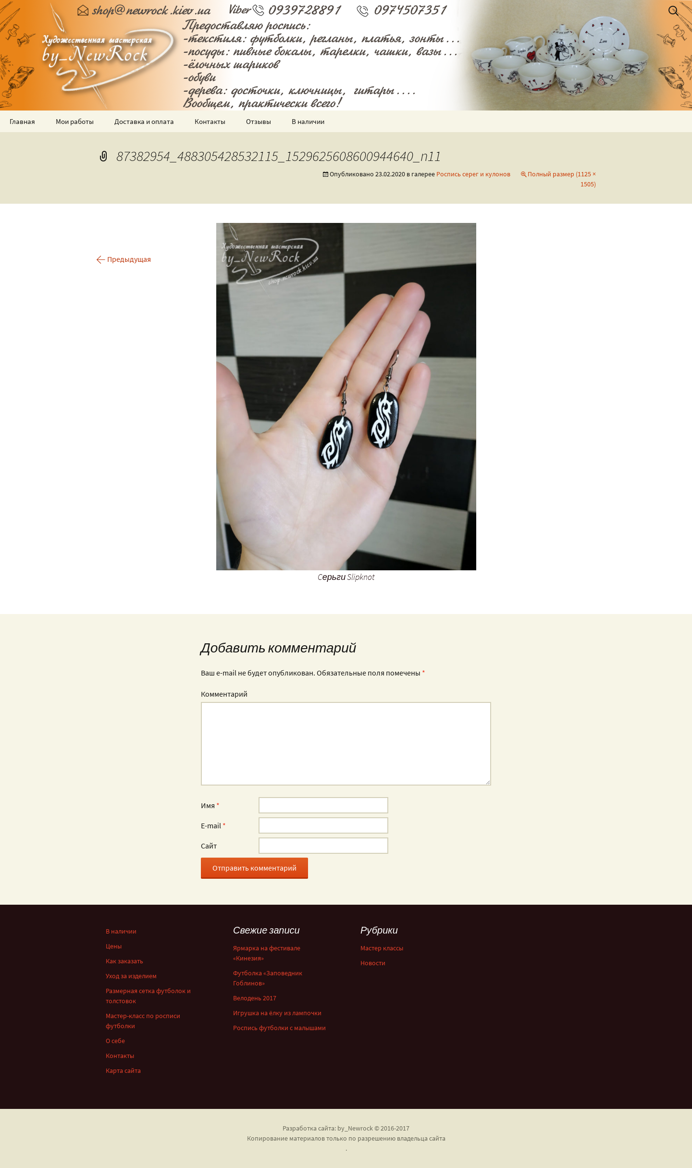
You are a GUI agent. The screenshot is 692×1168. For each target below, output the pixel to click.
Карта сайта (123, 1070)
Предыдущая (123, 259)
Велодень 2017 (254, 998)
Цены (114, 946)
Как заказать (124, 961)
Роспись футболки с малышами (279, 1027)
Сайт (209, 845)
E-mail (213, 825)
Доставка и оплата (144, 121)
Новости (372, 963)
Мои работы (75, 121)
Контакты (210, 121)
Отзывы (258, 121)
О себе (115, 1040)
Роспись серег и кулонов (473, 174)
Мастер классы (381, 948)
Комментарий (224, 694)
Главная (22, 121)
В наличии (308, 121)
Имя (210, 805)
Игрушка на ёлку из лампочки (277, 1012)
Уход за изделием (131, 975)
